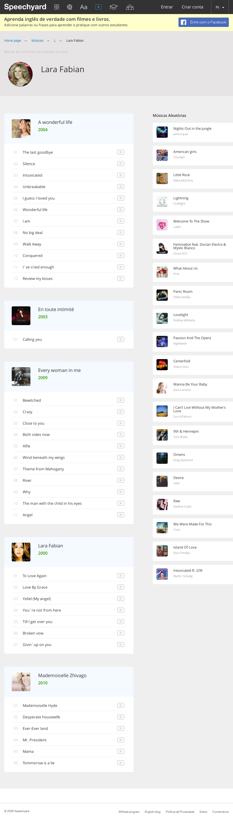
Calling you (32, 339)
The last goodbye (38, 152)
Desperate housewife (41, 717)
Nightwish (180, 343)
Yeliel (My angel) (37, 598)
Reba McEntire (183, 180)
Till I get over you (37, 621)
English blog (152, 811)
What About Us (185, 268)
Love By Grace (35, 587)
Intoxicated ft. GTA (188, 570)
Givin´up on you (37, 644)
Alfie (26, 446)
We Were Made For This (192, 524)
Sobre (203, 811)
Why (26, 492)
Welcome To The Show (191, 221)
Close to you (33, 423)
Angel (28, 515)
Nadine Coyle (182, 506)
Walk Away (32, 244)
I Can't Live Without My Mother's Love (199, 409)
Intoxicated (32, 175)
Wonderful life (35, 209)
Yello (176, 483)
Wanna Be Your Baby (190, 384)
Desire (178, 477)
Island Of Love (185, 547)
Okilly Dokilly (181, 297)
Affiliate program (129, 811)
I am (26, 221)
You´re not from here (42, 610)
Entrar (167, 7)
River (27, 480)
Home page (12, 40)
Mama (28, 751)
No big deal (33, 232)
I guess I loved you (39, 198)
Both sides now (36, 434)
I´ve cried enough (38, 267)
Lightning (180, 198)
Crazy (27, 411)
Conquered (33, 255)
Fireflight (179, 203)
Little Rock (181, 174)
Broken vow (33, 633)
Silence (29, 163)
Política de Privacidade (180, 811)
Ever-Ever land (35, 728)
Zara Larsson (182, 390)
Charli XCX (180, 253)
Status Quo (181, 366)
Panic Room (183, 291)
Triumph (179, 157)
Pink (176, 274)
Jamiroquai (180, 134)
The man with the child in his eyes (52, 503)
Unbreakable (34, 186)
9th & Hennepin (186, 431)
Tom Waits (180, 437)
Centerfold (181, 361)
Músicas (38, 40)
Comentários (220, 811)
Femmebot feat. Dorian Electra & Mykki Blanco (199, 246)
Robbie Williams (184, 320)
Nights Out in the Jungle (192, 128)
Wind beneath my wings (44, 457)
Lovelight (180, 314)
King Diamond (183, 460)
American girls (185, 151)
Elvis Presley (181, 553)
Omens (179, 454)
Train (176, 529)
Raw (176, 500)
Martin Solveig (183, 576)
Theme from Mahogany (43, 469)
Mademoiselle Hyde (40, 705)
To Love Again (35, 576)
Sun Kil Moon (182, 416)
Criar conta (192, 7)
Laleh (177, 227)
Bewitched (32, 400)
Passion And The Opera (192, 337)
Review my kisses (38, 278)
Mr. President (35, 740)
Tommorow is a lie (39, 763)
